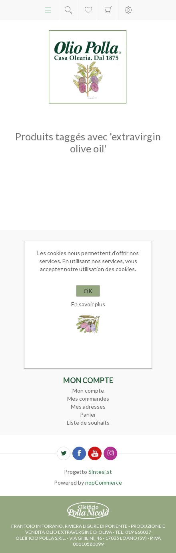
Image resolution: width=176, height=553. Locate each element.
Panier (108, 10)
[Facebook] (79, 453)
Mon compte (88, 390)
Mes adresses (88, 406)
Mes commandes (88, 398)
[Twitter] (63, 453)
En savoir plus (88, 304)
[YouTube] (95, 453)
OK (88, 290)
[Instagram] (110, 453)
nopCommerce (103, 482)
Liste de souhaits (88, 422)
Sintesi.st (100, 471)
